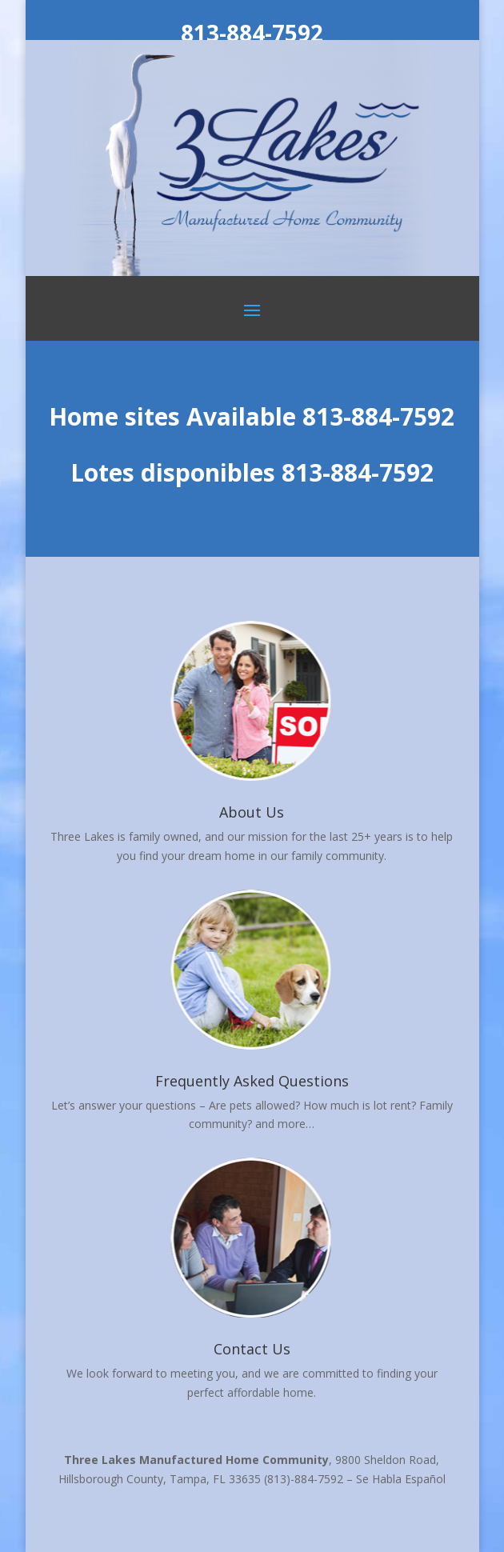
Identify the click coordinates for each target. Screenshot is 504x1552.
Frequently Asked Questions (252, 1080)
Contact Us (252, 1348)
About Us (251, 812)
